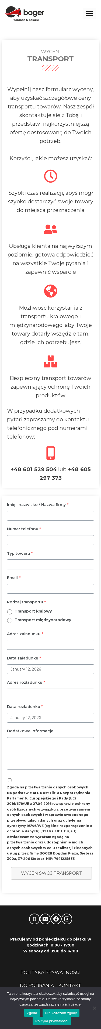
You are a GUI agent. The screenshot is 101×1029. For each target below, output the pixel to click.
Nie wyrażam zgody (61, 1013)
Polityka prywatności (51, 1021)
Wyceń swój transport (51, 873)
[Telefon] (34, 919)
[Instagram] (66, 919)
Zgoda (32, 1013)
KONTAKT (69, 985)
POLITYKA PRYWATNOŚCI (50, 972)
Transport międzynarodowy (43, 619)
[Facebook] (56, 919)
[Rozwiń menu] (89, 13)
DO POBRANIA (37, 985)
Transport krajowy (33, 611)
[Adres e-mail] (45, 919)
